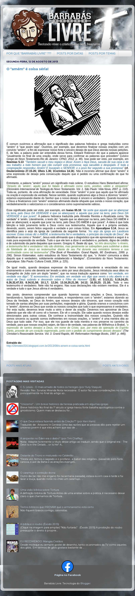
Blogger (85, 583)
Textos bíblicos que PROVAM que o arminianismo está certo (57, 507)
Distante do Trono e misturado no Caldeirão (46, 455)
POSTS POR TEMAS (102, 53)
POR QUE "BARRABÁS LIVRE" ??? (28, 53)
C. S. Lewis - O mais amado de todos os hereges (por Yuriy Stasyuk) (61, 387)
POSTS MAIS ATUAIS (18, 365)
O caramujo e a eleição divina (37, 472)
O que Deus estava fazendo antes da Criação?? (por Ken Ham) (57, 421)
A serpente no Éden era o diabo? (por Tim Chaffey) (51, 438)
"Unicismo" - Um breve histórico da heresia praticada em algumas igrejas (64, 404)
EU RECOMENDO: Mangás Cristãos (41, 541)
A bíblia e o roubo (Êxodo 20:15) (39, 524)
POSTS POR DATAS (70, 53)
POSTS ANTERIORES (116, 365)
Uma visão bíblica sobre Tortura (39, 489)
